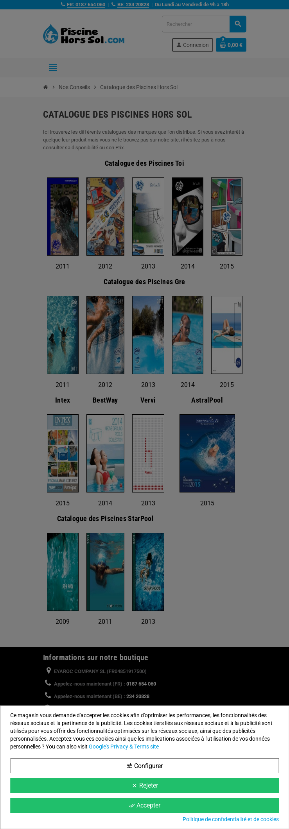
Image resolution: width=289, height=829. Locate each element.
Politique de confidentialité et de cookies (231, 819)
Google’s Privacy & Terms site (124, 746)
